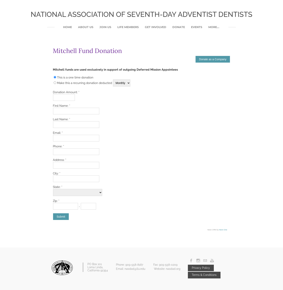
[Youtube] (212, 260)
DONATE (178, 27)
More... (213, 27)
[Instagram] (198, 260)
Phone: (58, 146)
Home (67, 27)
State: (57, 187)
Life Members (128, 27)
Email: (57, 133)
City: (56, 173)
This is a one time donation (75, 77)
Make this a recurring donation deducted (84, 83)
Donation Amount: (65, 92)
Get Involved (155, 27)
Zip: (55, 201)
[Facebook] (191, 260)
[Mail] (205, 260)
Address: (59, 160)
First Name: (61, 106)
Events (196, 27)
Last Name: (61, 119)
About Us (85, 27)
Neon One (223, 230)
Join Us (105, 27)
